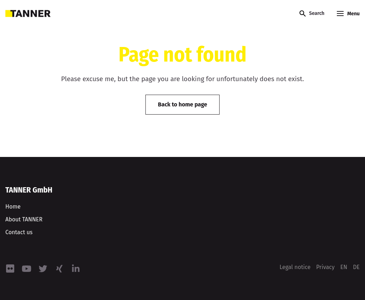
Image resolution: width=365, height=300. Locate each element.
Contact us (18, 232)
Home (13, 206)
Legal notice (294, 267)
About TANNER (23, 219)
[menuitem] (344, 267)
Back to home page (182, 104)
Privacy (325, 267)
